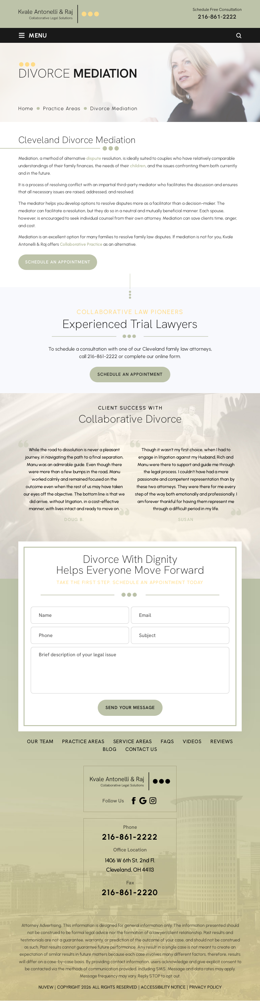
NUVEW (45, 987)
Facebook (134, 801)
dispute (93, 158)
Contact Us (141, 749)
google (143, 801)
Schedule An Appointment (58, 262)
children (138, 165)
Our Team (40, 741)
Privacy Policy (205, 987)
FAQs (167, 741)
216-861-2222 (217, 16)
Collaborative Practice (81, 244)
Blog (109, 749)
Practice (83, 741)
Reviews (221, 741)
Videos (192, 741)
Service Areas (132, 741)
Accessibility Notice (164, 987)
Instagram (153, 801)
